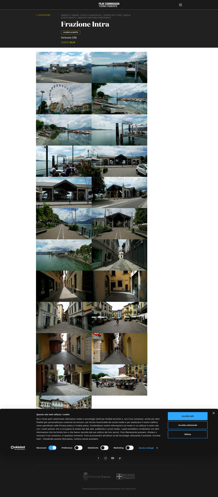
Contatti (105, 449)
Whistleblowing (139, 449)
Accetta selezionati (187, 469)
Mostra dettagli (146, 491)
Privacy (114, 449)
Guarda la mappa (70, 32)
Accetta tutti (188, 460)
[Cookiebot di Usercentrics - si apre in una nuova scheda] (18, 491)
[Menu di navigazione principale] (180, 5)
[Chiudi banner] (214, 457)
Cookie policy (125, 449)
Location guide (44, 15)
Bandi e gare (94, 449)
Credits (150, 449)
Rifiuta (187, 478)
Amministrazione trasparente (75, 449)
